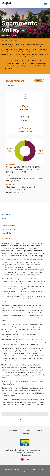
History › (25, 414)
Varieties (27, 430)
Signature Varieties (8, 225)
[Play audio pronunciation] (23, 29)
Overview (5, 214)
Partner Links (6, 233)
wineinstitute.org (25, 455)
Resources (25, 433)
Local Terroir (5, 222)
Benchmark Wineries (8, 229)
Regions (14, 35)
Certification (12, 430)
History (4, 218)
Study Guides (6, 35)
